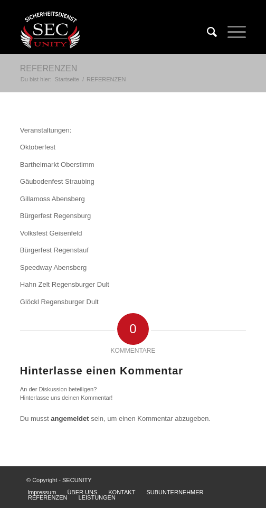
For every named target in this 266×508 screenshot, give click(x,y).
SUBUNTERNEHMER (174, 492)
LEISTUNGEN (97, 497)
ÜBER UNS (82, 492)
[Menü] (231, 32)
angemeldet (70, 418)
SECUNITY (77, 480)
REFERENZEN (48, 68)
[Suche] (206, 32)
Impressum (41, 492)
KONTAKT (121, 492)
